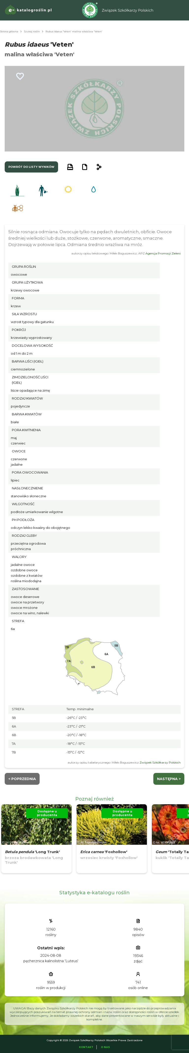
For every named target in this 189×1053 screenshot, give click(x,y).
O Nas (105, 1047)
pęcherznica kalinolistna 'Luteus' (50, 961)
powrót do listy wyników (31, 167)
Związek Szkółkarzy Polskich (160, 762)
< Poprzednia (22, 779)
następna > (169, 779)
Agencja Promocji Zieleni (163, 253)
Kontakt (86, 1047)
